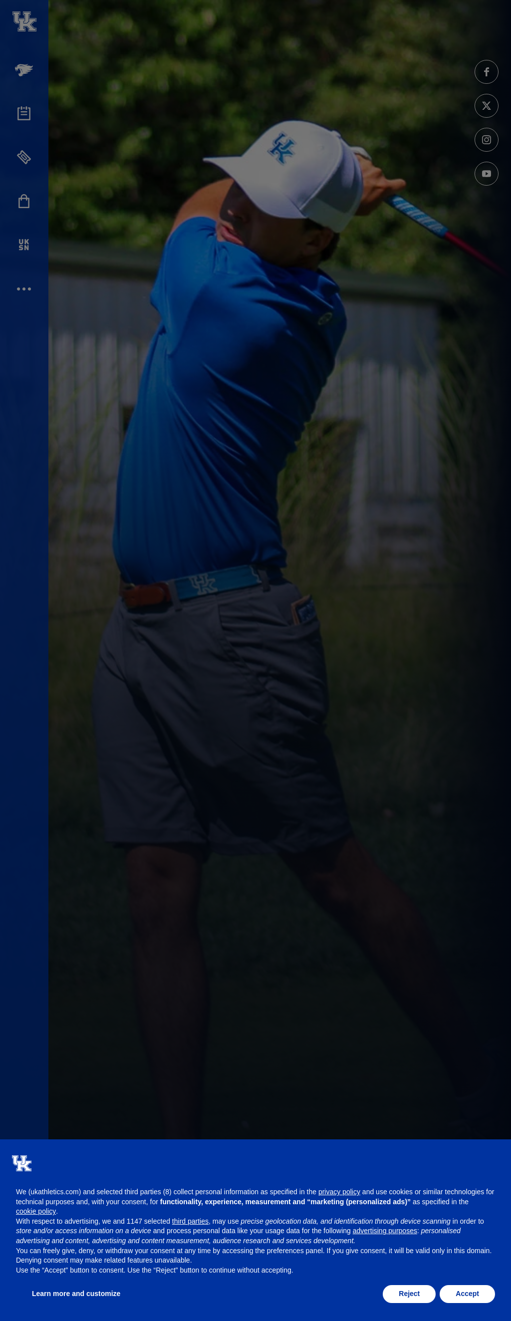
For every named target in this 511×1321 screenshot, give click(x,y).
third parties (190, 1221)
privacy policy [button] (339, 1192)
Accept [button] (467, 1294)
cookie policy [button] (36, 1211)
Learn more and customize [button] (76, 1294)
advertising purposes (385, 1231)
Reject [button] (409, 1294)
